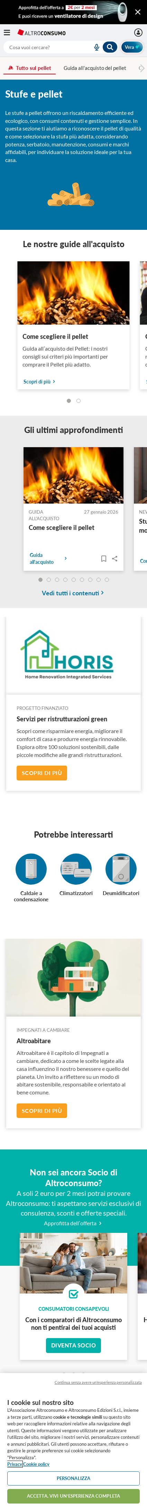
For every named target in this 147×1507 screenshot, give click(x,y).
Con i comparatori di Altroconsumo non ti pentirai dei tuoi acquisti (73, 1323)
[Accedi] (139, 32)
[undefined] (40, 580)
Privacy (14, 1464)
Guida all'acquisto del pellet (95, 68)
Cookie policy (36, 1464)
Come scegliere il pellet (55, 336)
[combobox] (60, 47)
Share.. (114, 558)
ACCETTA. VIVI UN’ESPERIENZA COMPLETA (73, 1496)
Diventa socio (73, 1345)
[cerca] (39, 47)
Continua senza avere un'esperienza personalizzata (98, 1382)
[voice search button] (94, 47)
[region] (73, 1440)
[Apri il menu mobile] (10, 32)
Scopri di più (42, 772)
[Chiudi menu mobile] (138, 12)
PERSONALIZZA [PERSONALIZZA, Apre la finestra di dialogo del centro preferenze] (74, 1478)
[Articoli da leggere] (103, 558)
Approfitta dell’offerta (73, 1223)
